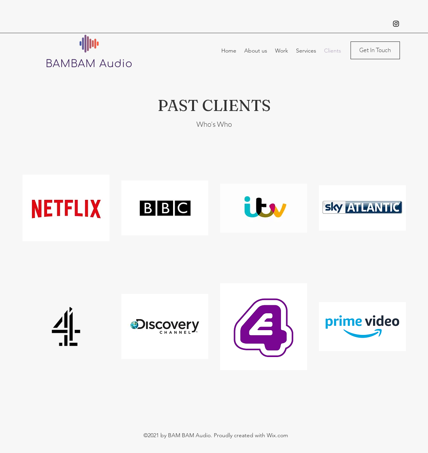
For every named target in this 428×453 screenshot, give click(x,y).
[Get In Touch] (375, 50)
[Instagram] (396, 24)
